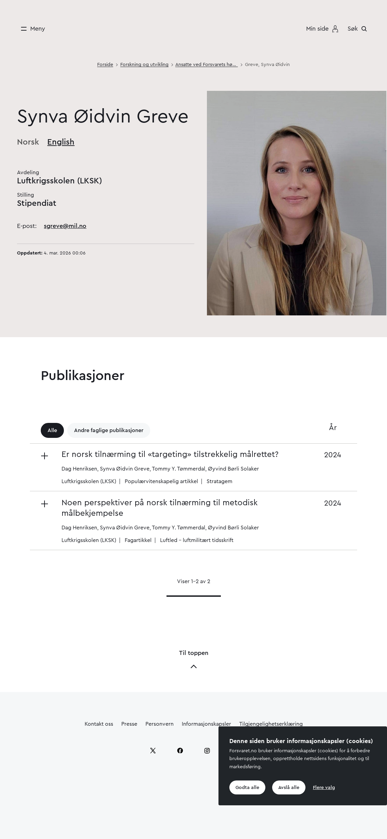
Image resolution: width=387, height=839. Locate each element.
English (60, 142)
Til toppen (193, 660)
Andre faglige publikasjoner (108, 430)
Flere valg (324, 787)
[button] (169, 467)
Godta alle (247, 787)
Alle (52, 430)
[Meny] (30, 29)
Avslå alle (288, 787)
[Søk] (359, 28)
